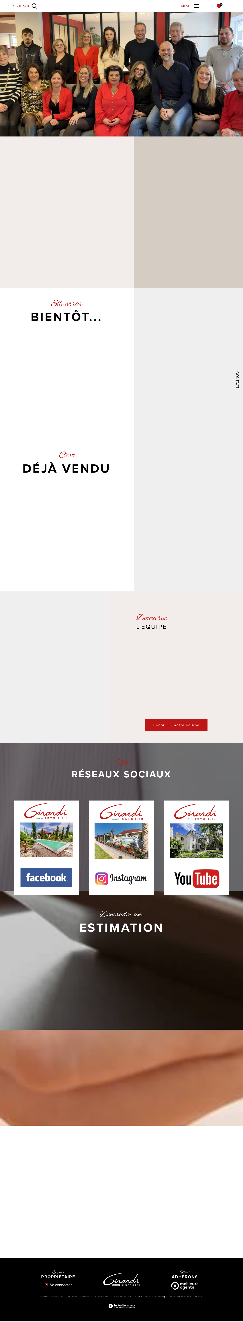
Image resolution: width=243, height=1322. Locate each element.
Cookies (198, 1297)
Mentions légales (147, 1297)
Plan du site (130, 1297)
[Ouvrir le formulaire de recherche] (24, 6)
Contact (237, 379)
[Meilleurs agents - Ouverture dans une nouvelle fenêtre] (184, 1286)
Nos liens (170, 1297)
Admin (161, 1297)
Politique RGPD (184, 1297)
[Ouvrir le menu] (190, 6)
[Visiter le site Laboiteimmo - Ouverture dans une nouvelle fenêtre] (121, 1310)
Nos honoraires (114, 1297)
